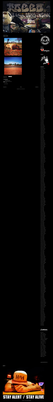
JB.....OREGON (42, 344)
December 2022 (42, 86)
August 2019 (42, 133)
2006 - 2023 (42, 332)
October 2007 (42, 304)
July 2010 (42, 264)
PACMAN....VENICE (43, 350)
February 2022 (42, 98)
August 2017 (42, 162)
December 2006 (42, 316)
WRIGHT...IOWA (42, 356)
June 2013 (42, 222)
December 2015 (42, 186)
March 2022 (42, 97)
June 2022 (42, 93)
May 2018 (42, 151)
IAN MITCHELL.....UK (43, 343)
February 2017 (42, 169)
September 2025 (42, 68)
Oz (6, 77)
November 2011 (42, 245)
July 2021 (42, 105)
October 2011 (42, 246)
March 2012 (42, 240)
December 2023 (42, 75)
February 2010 (42, 270)
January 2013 (42, 228)
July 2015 (42, 192)
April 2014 (42, 210)
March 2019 (42, 139)
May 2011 (42, 252)
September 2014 (42, 204)
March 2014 (42, 211)
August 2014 (42, 205)
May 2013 (42, 223)
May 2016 (42, 180)
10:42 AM (6, 82)
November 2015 (42, 187)
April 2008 (42, 297)
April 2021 (42, 109)
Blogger (30, 400)
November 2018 (42, 144)
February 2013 (42, 227)
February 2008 (42, 299)
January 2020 (42, 127)
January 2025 (42, 70)
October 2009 (42, 275)
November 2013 (42, 216)
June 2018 (42, 150)
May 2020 (42, 122)
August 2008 (42, 292)
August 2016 (42, 176)
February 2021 (42, 111)
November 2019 (42, 129)
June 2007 (42, 309)
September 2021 (42, 103)
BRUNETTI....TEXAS (43, 337)
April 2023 (42, 82)
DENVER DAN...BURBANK (44, 339)
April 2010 (42, 268)
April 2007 (42, 311)
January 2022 (42, 99)
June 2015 (42, 193)
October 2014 (42, 203)
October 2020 (42, 116)
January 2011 (42, 257)
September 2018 (42, 146)
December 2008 (42, 287)
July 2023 (42, 80)
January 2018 (42, 156)
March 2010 (42, 269)
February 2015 (42, 198)
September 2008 (42, 291)
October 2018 (42, 145)
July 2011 (42, 250)
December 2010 (42, 258)
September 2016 (42, 175)
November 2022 (42, 87)
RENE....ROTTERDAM (43, 351)
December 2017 (42, 157)
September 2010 (42, 262)
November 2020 (42, 115)
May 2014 (42, 209)
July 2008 (42, 293)
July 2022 (42, 92)
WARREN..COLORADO (43, 355)
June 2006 (42, 322)
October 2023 (42, 76)
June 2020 (42, 121)
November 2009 (42, 274)
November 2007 (42, 303)
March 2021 (42, 110)
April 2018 (42, 152)
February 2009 (42, 285)
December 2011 (42, 244)
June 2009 (42, 280)
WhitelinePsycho (7, 80)
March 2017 (42, 168)
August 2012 (42, 234)
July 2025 (42, 69)
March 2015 (42, 197)
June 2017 (42, 164)
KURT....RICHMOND (43, 345)
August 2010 (42, 263)
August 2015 (42, 191)
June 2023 (42, 81)
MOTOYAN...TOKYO (43, 349)
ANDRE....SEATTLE (43, 333)
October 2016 (42, 174)
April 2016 (42, 181)
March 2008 (42, 298)
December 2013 (42, 215)
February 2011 (42, 256)
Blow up (5, 77)
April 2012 (42, 239)
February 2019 (42, 140)
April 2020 (42, 123)
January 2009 (42, 286)
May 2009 (42, 281)
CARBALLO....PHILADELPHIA (44, 338)
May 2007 (42, 310)
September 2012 (42, 233)
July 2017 (42, 163)
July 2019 (42, 134)
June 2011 (42, 251)
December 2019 (42, 128)
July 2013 (42, 221)
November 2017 (42, 158)
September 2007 (42, 305)
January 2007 (42, 315)
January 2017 (42, 170)
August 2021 (42, 104)
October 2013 (42, 217)
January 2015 (42, 199)
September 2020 (42, 117)
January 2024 (42, 74)
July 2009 (42, 279)
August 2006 (42, 321)
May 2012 (42, 238)
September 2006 (42, 320)
